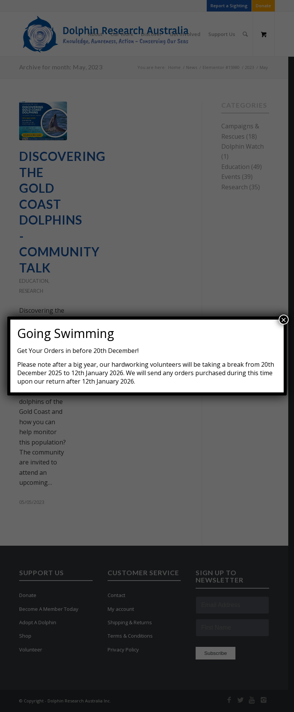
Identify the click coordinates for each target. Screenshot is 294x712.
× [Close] (283, 320)
